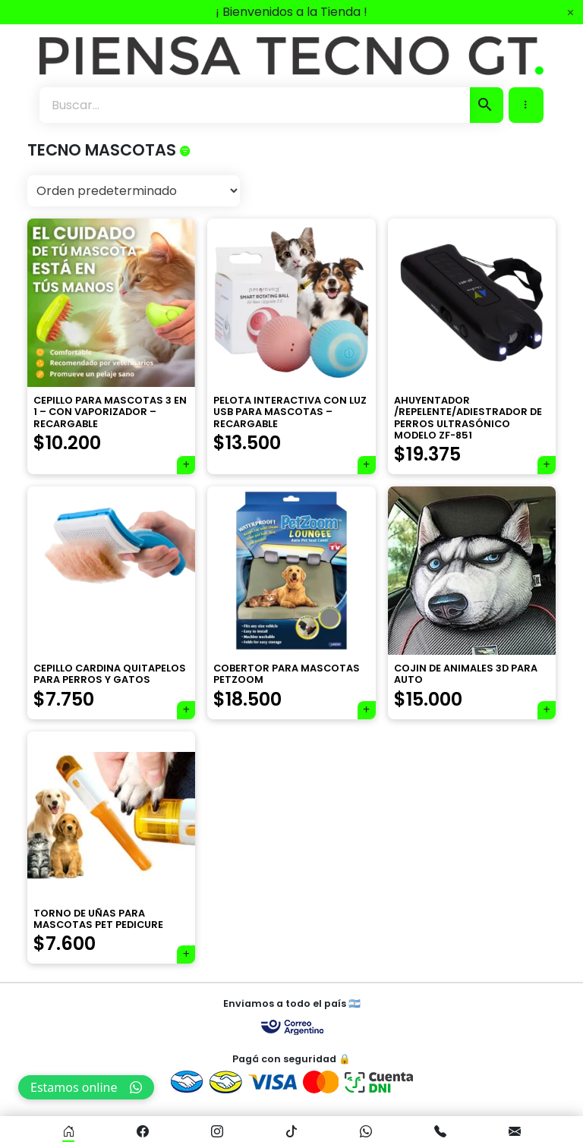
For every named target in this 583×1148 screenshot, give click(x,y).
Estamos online (86, 1087)
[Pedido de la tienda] (133, 190)
